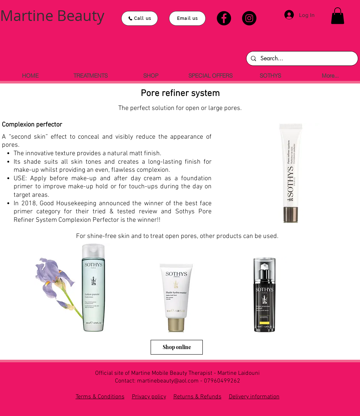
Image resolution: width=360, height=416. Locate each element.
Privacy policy (149, 397)
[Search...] (301, 58)
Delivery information (254, 397)
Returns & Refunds (197, 397)
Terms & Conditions (100, 397)
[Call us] (139, 18)
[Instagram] (249, 18)
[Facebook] (224, 18)
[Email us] (187, 18)
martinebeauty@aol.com (168, 381)
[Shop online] (177, 347)
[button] (338, 15)
